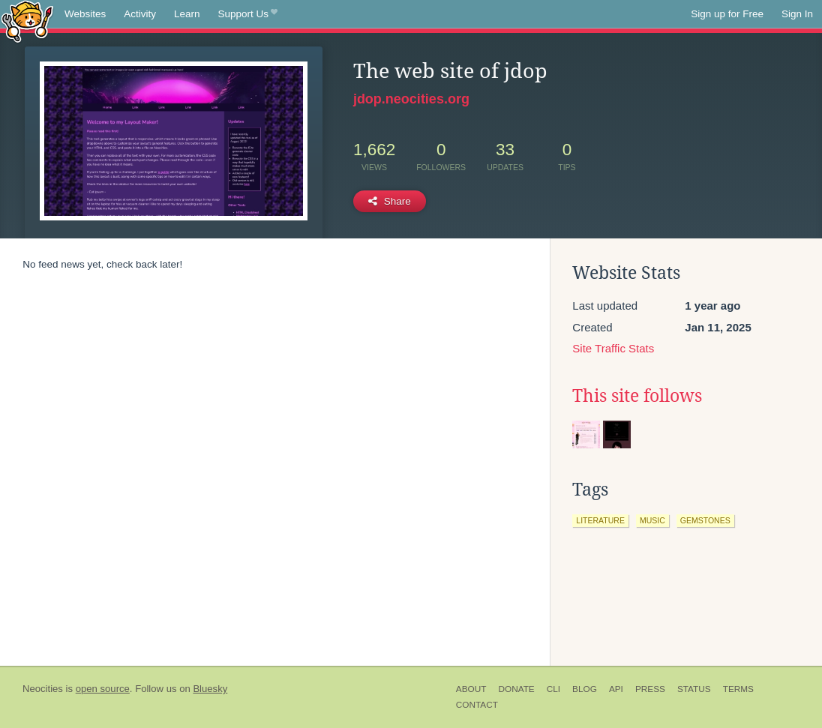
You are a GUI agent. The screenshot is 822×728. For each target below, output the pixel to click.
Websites (85, 13)
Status (694, 689)
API (616, 689)
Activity (140, 13)
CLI (553, 689)
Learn (187, 13)
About (471, 689)
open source (103, 688)
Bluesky (210, 688)
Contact (477, 705)
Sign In (797, 13)
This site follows (637, 396)
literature (600, 520)
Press (650, 689)
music (652, 520)
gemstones (705, 520)
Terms (738, 689)
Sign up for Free (727, 13)
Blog (584, 689)
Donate (516, 689)
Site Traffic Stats (613, 348)
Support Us (248, 14)
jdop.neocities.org (411, 98)
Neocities (42, 688)
